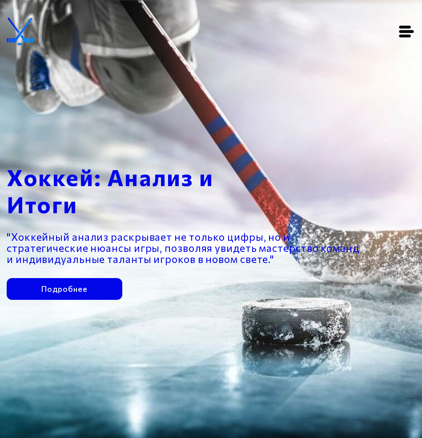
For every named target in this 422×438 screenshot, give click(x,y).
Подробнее (64, 287)
